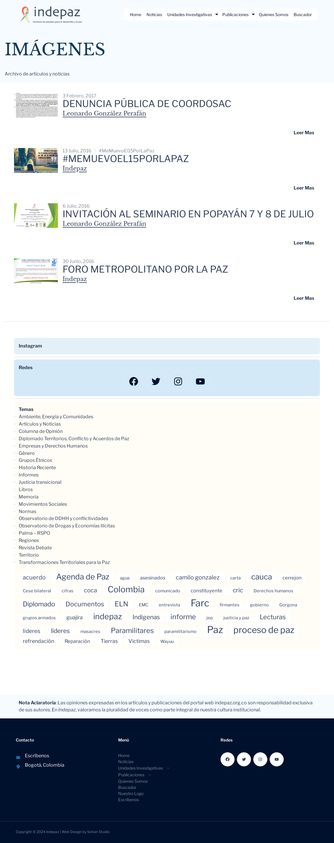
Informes (29, 475)
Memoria (29, 497)
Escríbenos (37, 755)
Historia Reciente (37, 467)
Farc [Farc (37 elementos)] (200, 603)
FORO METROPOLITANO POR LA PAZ (145, 269)
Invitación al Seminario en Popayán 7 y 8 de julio (188, 214)
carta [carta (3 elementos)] (235, 578)
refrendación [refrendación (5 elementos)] (38, 641)
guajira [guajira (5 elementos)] (74, 617)
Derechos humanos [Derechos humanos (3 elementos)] (273, 590)
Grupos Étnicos (35, 460)
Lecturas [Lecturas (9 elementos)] (273, 617)
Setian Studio (98, 832)
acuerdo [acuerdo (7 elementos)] (34, 577)
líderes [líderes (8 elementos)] (60, 630)
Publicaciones (235, 14)
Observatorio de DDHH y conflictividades (63, 518)
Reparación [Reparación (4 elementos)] (77, 641)
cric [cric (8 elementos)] (238, 590)
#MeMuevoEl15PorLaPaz (126, 151)
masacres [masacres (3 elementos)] (90, 631)
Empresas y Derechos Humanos (53, 446)
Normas (27, 511)
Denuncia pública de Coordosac (147, 104)
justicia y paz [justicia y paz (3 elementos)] (236, 617)
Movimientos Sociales (43, 504)
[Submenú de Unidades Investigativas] (216, 14)
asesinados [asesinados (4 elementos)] (152, 578)
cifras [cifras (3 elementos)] (67, 590)
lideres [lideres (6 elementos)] (31, 631)
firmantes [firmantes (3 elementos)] (230, 605)
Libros (26, 489)
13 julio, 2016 (77, 151)
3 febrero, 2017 (80, 96)
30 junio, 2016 (78, 261)
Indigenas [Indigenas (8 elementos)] (146, 617)
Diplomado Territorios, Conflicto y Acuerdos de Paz (74, 438)
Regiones (29, 540)
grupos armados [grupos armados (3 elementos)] (39, 617)
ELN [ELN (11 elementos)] (121, 604)
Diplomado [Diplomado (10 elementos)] (39, 604)
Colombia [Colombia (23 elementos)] (126, 589)
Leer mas (304, 132)
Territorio (29, 555)
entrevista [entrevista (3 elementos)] (169, 605)
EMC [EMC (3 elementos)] (143, 605)
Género (27, 453)
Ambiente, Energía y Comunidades (56, 416)
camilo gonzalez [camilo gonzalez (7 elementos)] (198, 577)
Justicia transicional (40, 482)
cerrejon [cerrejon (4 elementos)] (292, 578)
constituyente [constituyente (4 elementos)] (206, 590)
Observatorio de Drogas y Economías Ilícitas (67, 526)
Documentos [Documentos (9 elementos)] (85, 604)
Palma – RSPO (34, 533)
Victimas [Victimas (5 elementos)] (139, 641)
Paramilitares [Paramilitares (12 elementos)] (132, 630)
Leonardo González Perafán (104, 113)
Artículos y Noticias (40, 424)
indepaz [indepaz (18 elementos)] (107, 616)
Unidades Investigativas (189, 14)
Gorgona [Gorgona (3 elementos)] (288, 605)
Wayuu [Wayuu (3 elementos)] (167, 641)
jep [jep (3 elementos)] (209, 617)
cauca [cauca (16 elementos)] (261, 576)
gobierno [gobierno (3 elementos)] (259, 605)
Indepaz (75, 168)
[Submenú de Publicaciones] (253, 14)
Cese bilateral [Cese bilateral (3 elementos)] (37, 590)
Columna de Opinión (41, 431)
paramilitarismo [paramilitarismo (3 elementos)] (180, 631)
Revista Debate (35, 547)
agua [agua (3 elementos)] (125, 578)
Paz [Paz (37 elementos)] (215, 629)
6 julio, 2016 (76, 206)
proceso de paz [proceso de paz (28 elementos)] (263, 629)
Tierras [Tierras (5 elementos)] (109, 641)
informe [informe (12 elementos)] (183, 617)
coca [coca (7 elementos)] (90, 590)
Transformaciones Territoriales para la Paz (64, 562)
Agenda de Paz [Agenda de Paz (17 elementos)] (82, 576)
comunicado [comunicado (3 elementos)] (167, 590)
